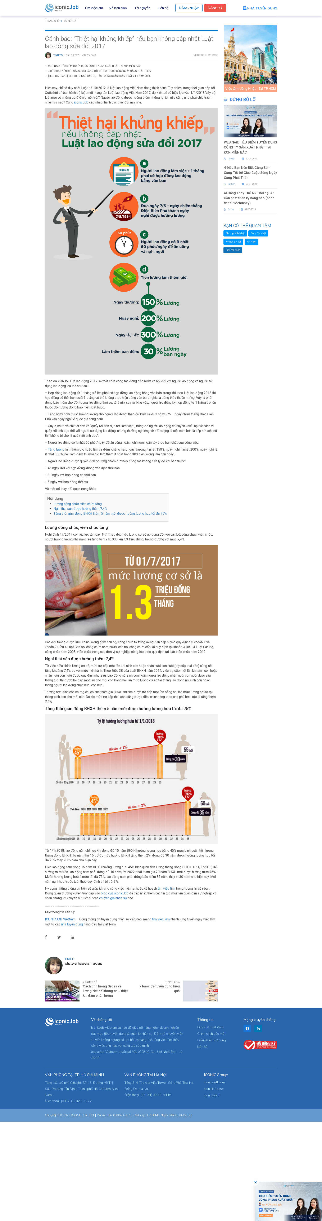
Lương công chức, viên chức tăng (78, 603)
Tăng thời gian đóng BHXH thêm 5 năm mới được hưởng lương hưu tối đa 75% (110, 613)
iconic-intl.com (214, 1181)
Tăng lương (56, 549)
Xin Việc (251, 241)
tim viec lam (161, 1019)
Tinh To (58, 154)
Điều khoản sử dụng (211, 1139)
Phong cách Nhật (235, 233)
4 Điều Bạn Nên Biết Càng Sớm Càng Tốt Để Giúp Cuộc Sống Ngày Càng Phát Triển (99, 170)
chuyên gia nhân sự (113, 997)
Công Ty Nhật (258, 233)
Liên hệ (163, 8)
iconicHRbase (214, 1188)
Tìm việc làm (93, 8)
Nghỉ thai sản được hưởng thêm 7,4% (80, 608)
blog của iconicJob (114, 993)
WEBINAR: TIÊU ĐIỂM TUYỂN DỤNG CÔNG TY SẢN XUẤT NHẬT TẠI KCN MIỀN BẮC (94, 165)
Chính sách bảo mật (211, 1133)
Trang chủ (52, 20)
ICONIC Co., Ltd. (82, 1214)
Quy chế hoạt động (211, 1126)
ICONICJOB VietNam (60, 1019)
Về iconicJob (118, 8)
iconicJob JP (212, 1194)
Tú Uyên (229, 159)
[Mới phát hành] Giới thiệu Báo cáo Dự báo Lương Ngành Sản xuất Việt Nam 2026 (99, 175)
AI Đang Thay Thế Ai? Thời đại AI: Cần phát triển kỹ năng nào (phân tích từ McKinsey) (249, 198)
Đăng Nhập (189, 8)
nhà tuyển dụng (72, 1024)
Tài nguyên (142, 8)
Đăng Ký (215, 8)
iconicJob (81, 202)
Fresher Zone (233, 250)
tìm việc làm (166, 988)
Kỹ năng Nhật (233, 241)
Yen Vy (229, 209)
